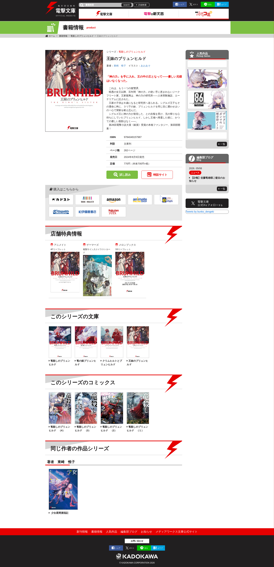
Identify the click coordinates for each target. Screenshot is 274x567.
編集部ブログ (129, 531)
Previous (207, 63)
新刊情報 (82, 531)
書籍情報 (63, 36)
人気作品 (111, 531)
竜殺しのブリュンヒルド (82, 36)
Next (207, 135)
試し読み (125, 174)
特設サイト (160, 174)
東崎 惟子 (120, 65)
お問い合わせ (137, 541)
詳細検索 (142, 5)
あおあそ (145, 65)
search (126, 5)
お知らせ (146, 531)
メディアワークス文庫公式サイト (176, 531)
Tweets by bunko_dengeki (200, 211)
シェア (181, 4)
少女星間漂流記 (59, 512)
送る (210, 4)
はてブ (223, 4)
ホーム (52, 36)
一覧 (222, 144)
